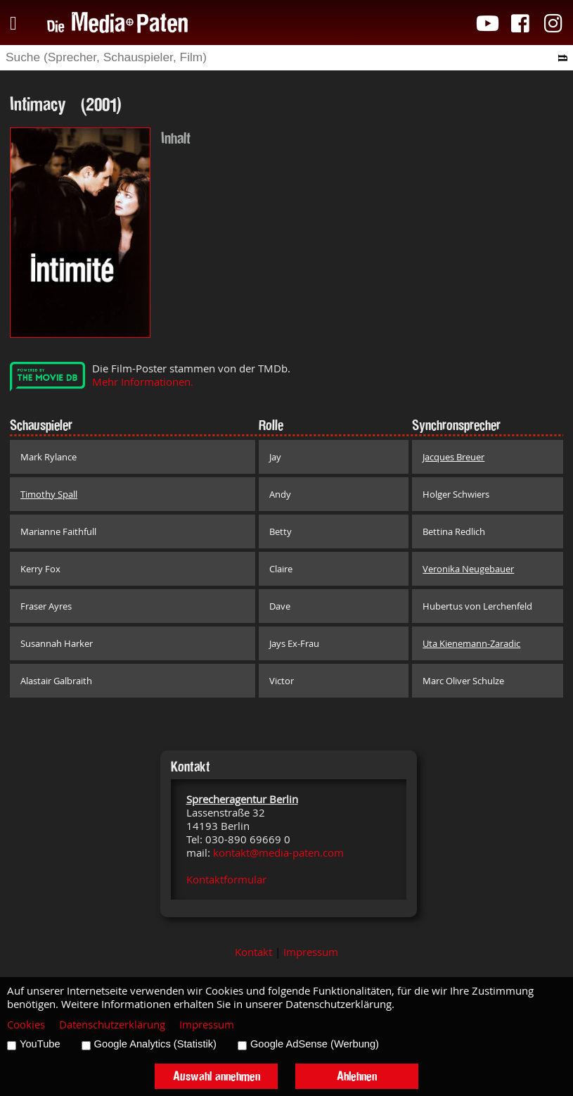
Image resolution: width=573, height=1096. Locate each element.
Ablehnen (357, 1076)
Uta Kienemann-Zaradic (471, 643)
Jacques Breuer (453, 457)
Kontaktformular (226, 879)
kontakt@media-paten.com (278, 852)
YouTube (40, 1044)
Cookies (26, 1024)
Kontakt (253, 952)
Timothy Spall (48, 494)
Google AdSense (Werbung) (314, 1044)
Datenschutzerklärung (112, 1024)
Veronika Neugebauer (468, 568)
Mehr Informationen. (142, 382)
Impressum (310, 952)
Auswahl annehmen (216, 1076)
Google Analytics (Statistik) (155, 1044)
